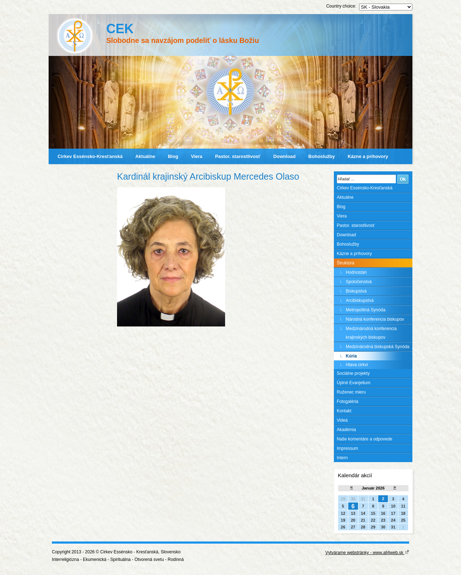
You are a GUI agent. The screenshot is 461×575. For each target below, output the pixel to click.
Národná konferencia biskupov (375, 319)
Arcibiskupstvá (359, 300)
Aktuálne (145, 156)
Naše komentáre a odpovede (364, 439)
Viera (196, 156)
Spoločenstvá (359, 281)
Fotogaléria (347, 401)
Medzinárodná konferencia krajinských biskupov (371, 333)
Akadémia (346, 429)
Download (284, 156)
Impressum (347, 448)
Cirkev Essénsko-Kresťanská (90, 156)
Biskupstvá (356, 291)
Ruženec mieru (351, 392)
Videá (342, 420)
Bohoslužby (321, 156)
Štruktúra (345, 262)
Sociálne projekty (353, 373)
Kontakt (344, 410)
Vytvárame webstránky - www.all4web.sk (367, 552)
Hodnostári (356, 272)
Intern (342, 457)
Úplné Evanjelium (353, 382)
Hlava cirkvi (357, 364)
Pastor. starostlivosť (237, 156)
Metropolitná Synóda (365, 309)
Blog (173, 156)
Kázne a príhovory (368, 156)
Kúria (351, 356)
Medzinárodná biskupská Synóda (377, 346)
